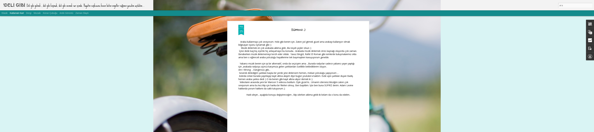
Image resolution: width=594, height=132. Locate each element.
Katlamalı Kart (17, 13)
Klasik (5, 13)
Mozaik (37, 13)
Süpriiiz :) (298, 30)
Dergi (28, 13)
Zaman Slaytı (81, 13)
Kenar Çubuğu (50, 13)
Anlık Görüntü (66, 13)
